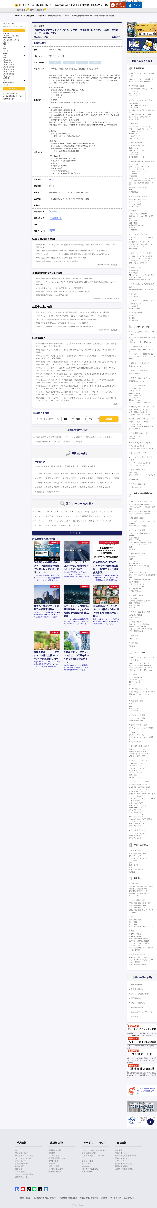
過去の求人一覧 (21, 1177)
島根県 (84, 483)
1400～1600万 (8, 69)
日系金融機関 (40, 437)
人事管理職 (133, 598)
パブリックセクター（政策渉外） (140, 511)
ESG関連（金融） (138, 86)
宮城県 (65, 473)
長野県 (57, 478)
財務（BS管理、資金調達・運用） (140, 542)
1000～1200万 (8, 64)
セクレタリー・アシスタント (139, 573)
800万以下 (7, 60)
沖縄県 (50, 492)
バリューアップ (65, 512)
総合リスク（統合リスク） (138, 199)
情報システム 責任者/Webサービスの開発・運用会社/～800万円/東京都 (62, 323)
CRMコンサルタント (136, 393)
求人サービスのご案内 (24, 1156)
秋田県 (73, 473)
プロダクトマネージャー (137, 586)
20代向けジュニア (55, 1169)
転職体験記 (19, 1166)
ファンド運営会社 (106, 437)
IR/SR (131, 559)
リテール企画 (133, 296)
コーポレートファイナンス (45, 512)
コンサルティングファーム (61, 442)
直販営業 (132, 227)
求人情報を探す (29, 16)
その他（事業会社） (136, 591)
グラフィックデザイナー (137, 854)
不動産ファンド (134, 136)
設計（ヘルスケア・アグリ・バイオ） (142, 926)
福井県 (82, 478)
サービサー (133, 316)
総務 (130, 570)
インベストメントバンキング (142, 100)
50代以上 (7, 42)
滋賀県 (48, 483)
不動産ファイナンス (136, 164)
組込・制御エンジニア (136, 823)
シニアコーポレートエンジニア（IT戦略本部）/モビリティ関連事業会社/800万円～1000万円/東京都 (72, 316)
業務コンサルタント (136, 374)
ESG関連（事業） (138, 518)
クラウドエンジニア (136, 803)
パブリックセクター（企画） (142, 501)
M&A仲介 (132, 438)
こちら (12, 99)
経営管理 (134, 635)
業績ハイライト (121, 1158)
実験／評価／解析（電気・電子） (140, 903)
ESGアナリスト (134, 93)
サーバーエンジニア (136, 817)
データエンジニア (135, 810)
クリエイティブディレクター (139, 858)
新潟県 (48, 478)
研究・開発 (135, 883)
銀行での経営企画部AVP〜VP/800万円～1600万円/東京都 (57, 261)
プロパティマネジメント (137, 171)
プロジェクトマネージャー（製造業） (142, 948)
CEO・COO (133, 638)
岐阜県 (90, 478)
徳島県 (40, 487)
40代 (16, 40)
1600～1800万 (8, 71)
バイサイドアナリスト (136, 150)
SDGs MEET (87, 1172)
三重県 (107, 478)
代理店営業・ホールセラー (138, 225)
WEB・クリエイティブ (140, 760)
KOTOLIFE (86, 1164)
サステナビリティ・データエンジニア (142, 692)
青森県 (48, 473)
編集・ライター (134, 865)
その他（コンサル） (139, 484)
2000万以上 (7, 76)
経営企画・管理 (137, 701)
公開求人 (6, 36)
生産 (133, 931)
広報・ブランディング (136, 870)
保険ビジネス (136, 211)
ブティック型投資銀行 (73, 437)
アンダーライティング (103, 516)
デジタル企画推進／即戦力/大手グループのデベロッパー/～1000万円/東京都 (64, 279)
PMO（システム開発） (137, 720)
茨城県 (99, 473)
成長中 (52, 231)
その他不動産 (133, 192)
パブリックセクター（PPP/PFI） (140, 81)
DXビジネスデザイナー (137, 680)
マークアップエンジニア (137, 763)
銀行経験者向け (54, 1172)
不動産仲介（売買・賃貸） (138, 187)
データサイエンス (138, 830)
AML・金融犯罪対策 (136, 631)
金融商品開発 (133, 249)
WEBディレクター (135, 773)
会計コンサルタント (136, 424)
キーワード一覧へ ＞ (77, 533)
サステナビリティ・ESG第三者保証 (141, 354)
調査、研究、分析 (138, 470)
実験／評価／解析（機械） (138, 905)
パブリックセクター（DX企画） (140, 663)
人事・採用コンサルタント (138, 412)
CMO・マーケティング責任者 (139, 566)
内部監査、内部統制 (136, 615)
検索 (109, 419)
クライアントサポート (136, 584)
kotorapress (86, 1166)
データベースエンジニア (137, 807)
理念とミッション (122, 1153)
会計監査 (132, 549)
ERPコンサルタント (136, 391)
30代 (10, 40)
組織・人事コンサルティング (142, 407)
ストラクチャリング (43, 516)
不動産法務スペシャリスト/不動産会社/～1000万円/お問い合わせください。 (64, 292)
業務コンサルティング (140, 370)
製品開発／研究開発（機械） (139, 889)
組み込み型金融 (134, 308)
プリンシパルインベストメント (139, 127)
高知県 (65, 487)
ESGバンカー (133, 96)
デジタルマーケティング (137, 768)
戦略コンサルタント (136, 366)
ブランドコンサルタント (137, 465)
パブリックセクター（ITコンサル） (141, 342)
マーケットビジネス (139, 234)
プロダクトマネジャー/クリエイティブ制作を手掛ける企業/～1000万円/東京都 (64, 326)
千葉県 (67, 466)
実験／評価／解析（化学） (138, 908)
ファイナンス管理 (138, 530)
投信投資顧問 (136, 142)
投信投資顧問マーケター (137, 157)
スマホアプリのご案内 (24, 1174)
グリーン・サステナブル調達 (139, 943)
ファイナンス (105, 521)
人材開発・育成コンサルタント (139, 414)
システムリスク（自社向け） (139, 626)
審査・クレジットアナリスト (139, 263)
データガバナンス (135, 836)
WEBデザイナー (134, 770)
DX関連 (134, 674)
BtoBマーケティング (136, 563)
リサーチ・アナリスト (136, 246)
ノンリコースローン (59, 525)
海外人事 (132, 608)
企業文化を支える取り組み (125, 1156)
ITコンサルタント (135, 389)
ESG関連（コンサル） (140, 346)
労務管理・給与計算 (136, 605)
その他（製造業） (135, 950)
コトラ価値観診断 (89, 1153)
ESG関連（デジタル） (140, 689)
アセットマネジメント (136, 169)
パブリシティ (120, 1161)
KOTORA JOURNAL (90, 1169)
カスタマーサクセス (136, 742)
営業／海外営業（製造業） (138, 964)
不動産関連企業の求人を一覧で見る (105, 298)
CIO (130, 706)
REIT (50, 521)
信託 (130, 287)
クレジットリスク (135, 202)
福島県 (90, 473)
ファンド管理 (133, 155)
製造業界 (52, 1164)
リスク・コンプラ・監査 (141, 612)
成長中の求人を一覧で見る (108, 330)
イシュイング (133, 306)
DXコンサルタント (135, 400)
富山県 (65, 478)
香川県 (48, 487)
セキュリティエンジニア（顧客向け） (142, 819)
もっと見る (113, 404)
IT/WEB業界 (53, 1161)
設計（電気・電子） (136, 920)
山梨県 (40, 478)
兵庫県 (116, 478)
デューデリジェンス (63, 521)
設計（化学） (133, 924)
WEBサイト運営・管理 (137, 756)
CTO (130, 704)
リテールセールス (135, 277)
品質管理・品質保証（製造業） (139, 941)
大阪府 (84, 466)
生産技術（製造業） (136, 936)
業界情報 (18, 1169)
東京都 (51, 180)
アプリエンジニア (135, 826)
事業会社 (78, 442)
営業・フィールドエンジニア (142, 954)
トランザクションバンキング (139, 261)
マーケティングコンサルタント (139, 463)
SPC (84, 521)
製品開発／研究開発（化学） (139, 891)
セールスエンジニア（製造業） (139, 957)
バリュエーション (107, 512)
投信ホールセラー (135, 148)
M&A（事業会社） (135, 589)
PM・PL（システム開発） (138, 718)
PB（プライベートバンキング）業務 (141, 275)
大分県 (99, 487)
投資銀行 (76, 521)
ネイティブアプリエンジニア (139, 805)
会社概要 (118, 1150)
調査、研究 (133, 473)
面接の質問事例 (21, 1164)
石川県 (73, 478)
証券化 (94, 512)
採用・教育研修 (134, 603)
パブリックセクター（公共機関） (140, 514)
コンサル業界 (53, 1156)
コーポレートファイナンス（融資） (141, 256)
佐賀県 (73, 487)
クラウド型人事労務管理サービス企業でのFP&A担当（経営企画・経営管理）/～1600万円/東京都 (71, 251)
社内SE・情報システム (140, 746)
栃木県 (107, 473)
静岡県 (99, 478)
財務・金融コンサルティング (142, 419)
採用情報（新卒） (122, 1166)
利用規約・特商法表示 (68, 1198)
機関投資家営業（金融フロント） (140, 280)
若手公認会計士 (54, 1166)
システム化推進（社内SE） (138, 751)
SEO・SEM (133, 775)
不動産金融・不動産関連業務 (142, 161)
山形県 (82, 473)
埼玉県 (58, 466)
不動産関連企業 (56, 218)
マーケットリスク (135, 204)
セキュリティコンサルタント (139, 453)
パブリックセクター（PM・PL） (140, 665)
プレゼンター (133, 152)
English (139, 1)
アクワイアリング (135, 304)
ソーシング (76, 516)
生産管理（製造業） (136, 934)
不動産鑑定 (133, 174)
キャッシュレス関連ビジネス (142, 301)
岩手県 (57, 473)
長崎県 (82, 487)
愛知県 (75, 466)
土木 (130, 190)
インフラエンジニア (136, 812)
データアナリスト (135, 838)
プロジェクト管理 (138, 715)
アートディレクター (136, 856)
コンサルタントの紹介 (24, 1158)
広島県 (101, 483)
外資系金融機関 (55, 437)
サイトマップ (115, 1198)
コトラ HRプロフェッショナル (94, 1150)
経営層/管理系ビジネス (57, 1158)
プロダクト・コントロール (138, 545)
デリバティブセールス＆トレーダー (141, 244)
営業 (130, 863)
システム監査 (133, 617)
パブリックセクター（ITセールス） (141, 670)
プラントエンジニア (136, 945)
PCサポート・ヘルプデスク (138, 754)
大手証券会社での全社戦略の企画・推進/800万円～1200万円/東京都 (61, 258)
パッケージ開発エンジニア (138, 785)
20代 (5, 40)
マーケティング (134, 561)
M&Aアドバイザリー (136, 436)
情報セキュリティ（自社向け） (139, 624)
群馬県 (116, 473)
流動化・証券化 (134, 119)
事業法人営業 (133, 273)
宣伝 (130, 867)
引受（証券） (133, 294)
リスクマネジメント (139, 196)
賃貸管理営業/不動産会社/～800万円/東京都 (52, 295)
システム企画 (133, 711)
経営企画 (41, 16)
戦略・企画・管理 (138, 554)
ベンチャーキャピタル (136, 138)
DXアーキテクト (134, 682)
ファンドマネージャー (136, 146)
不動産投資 (87, 516)
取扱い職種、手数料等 (89, 1198)
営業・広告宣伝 (137, 850)
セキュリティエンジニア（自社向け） (142, 629)
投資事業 (134, 124)
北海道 (40, 473)
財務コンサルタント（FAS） (139, 422)
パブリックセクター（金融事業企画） (142, 79)
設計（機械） (133, 922)
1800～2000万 (8, 74)
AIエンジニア (133, 684)
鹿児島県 (40, 492)
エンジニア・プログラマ (141, 782)
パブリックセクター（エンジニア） (141, 668)
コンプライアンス (135, 622)
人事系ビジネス (137, 595)
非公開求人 (15, 36)
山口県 (109, 483)
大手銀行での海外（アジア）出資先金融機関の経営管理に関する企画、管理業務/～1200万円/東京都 (72, 254)
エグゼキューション (61, 516)
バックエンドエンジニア (137, 791)
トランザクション (42, 525)
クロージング (75, 525)
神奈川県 (49, 466)
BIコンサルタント (135, 395)
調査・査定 (133, 223)
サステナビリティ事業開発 (138, 526)
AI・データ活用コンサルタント (139, 402)
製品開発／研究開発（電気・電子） (141, 886)
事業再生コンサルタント (137, 381)
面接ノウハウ (20, 1161)
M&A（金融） (134, 103)
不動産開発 (133, 176)
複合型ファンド (134, 133)
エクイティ (93, 521)
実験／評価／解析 (138, 900)
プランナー (133, 860)
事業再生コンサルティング (141, 378)
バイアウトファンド (82, 512)
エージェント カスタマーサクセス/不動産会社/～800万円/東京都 (59, 288)
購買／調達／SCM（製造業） (139, 939)
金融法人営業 (133, 270)
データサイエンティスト (137, 833)
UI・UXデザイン (134, 777)
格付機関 (132, 318)
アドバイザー (40, 521)
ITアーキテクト (134, 398)
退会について (129, 1198)
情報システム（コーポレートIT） (140, 749)
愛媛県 (57, 487)
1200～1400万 (8, 67)
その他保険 (133, 230)
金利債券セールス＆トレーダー (139, 242)
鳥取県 (75, 483)
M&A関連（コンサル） (140, 433)
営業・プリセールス (139, 725)
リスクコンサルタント (136, 446)
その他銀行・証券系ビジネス (142, 284)
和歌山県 (66, 483)
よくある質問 (20, 1172)
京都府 (40, 483)
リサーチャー (133, 479)
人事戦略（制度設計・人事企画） (140, 601)
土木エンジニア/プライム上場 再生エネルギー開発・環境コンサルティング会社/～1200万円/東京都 (72, 312)
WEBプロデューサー (136, 766)
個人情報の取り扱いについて (45, 1198)
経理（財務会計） (135, 538)
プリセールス (133, 732)
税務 (130, 547)
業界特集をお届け (55, 1150)
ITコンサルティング (139, 385)
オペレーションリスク (136, 206)
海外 (58, 492)
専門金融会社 (91, 437)
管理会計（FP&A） (135, 540)
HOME (17, 16)
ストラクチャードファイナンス (139, 117)
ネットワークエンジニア (137, 814)
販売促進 (132, 872)
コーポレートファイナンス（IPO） (141, 115)
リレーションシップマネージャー (140, 258)
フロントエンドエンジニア (138, 789)
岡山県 (92, 483)
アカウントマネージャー (137, 735)
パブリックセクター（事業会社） (140, 504)
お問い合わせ (25, 1198)
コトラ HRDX (87, 1161)
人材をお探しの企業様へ (127, 1)
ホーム (18, 1150)
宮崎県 (107, 487)
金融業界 (52, 1153)
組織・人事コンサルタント (138, 410)
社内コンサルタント (136, 708)
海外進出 (134, 643)
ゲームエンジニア (135, 821)
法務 (130, 620)
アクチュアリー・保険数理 (138, 214)
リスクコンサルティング (141, 443)
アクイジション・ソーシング (139, 167)
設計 (133, 917)
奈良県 (57, 483)
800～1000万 (8, 62)
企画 (130, 568)
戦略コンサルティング (140, 363)
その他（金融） (137, 313)
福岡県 (92, 466)
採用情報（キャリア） (124, 1164)
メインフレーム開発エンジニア (139, 787)
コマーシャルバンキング (141, 253)
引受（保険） (133, 221)
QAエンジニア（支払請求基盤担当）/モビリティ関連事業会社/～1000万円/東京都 (66, 319)
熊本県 (90, 487)
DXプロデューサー (135, 677)
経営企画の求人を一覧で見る (107, 265)
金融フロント (136, 267)
